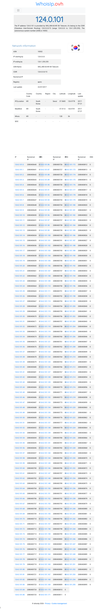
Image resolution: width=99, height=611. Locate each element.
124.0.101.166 (45, 569)
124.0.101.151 (45, 494)
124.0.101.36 (20, 347)
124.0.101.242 (70, 519)
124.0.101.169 (45, 585)
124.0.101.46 (20, 397)
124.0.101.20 (20, 266)
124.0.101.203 (70, 321)
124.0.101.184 (70, 225)
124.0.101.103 (45, 251)
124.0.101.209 (70, 352)
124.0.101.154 (45, 509)
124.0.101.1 (19, 170)
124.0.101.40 (20, 367)
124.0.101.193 (70, 271)
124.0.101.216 (70, 387)
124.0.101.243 (70, 524)
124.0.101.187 (70, 240)
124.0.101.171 (45, 595)
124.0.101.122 (45, 347)
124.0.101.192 (70, 266)
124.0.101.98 (45, 225)
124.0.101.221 (70, 413)
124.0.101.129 (45, 382)
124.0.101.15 (20, 240)
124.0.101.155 (45, 514)
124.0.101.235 (70, 483)
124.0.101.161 (45, 544)
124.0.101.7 (19, 200)
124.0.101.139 (45, 433)
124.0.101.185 (70, 230)
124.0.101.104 (45, 256)
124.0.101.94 (45, 205)
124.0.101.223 (70, 423)
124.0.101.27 (20, 301)
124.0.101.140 (45, 438)
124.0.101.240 (70, 509)
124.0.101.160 (45, 539)
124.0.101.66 (20, 499)
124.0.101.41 (20, 372)
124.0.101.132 (45, 397)
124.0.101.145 (45, 463)
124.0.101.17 (20, 251)
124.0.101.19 (20, 261)
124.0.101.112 (45, 296)
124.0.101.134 (45, 407)
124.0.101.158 (45, 529)
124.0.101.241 (70, 514)
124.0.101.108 (45, 276)
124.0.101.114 (45, 306)
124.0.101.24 (20, 286)
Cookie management (59, 603)
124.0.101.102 (45, 246)
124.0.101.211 (70, 362)
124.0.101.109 (45, 281)
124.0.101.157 (45, 524)
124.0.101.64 (20, 488)
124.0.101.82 (20, 580)
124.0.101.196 (70, 286)
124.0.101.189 (70, 251)
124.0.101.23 (20, 281)
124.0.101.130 (45, 387)
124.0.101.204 (70, 326)
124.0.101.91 (45, 190)
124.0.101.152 (45, 499)
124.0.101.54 (20, 438)
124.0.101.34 (20, 337)
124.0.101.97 (45, 220)
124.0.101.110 (45, 286)
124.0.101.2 (19, 175)
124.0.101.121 (45, 342)
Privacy (47, 603)
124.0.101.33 (20, 332)
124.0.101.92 (45, 195)
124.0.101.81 (20, 574)
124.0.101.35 (20, 342)
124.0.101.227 (70, 443)
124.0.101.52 (20, 428)
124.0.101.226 (70, 438)
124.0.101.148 (45, 478)
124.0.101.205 (70, 332)
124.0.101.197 (70, 291)
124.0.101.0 (19, 165)
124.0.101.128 (45, 377)
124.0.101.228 (70, 448)
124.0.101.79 (20, 564)
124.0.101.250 (70, 559)
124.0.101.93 (45, 200)
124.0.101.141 (45, 443)
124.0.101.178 (70, 195)
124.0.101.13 (20, 230)
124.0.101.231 (70, 463)
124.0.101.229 (70, 453)
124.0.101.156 (45, 519)
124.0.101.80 (20, 569)
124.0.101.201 (70, 311)
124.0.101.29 (20, 311)
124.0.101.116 (45, 316)
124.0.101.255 (70, 585)
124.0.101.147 (45, 473)
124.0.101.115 (45, 311)
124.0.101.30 (20, 316)
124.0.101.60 (20, 468)
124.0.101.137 (45, 423)
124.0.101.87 (45, 170)
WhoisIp (45, 4)
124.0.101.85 (20, 595)
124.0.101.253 (70, 574)
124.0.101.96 (45, 215)
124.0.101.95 (45, 210)
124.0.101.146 (45, 468)
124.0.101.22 (20, 276)
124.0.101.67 (20, 504)
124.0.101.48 (20, 407)
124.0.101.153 (45, 504)
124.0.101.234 (70, 478)
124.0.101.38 (20, 357)
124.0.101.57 (20, 453)
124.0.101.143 (45, 453)
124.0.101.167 (45, 574)
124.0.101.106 (45, 266)
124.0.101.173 (70, 170)
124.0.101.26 (20, 296)
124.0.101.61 (20, 473)
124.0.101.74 (20, 539)
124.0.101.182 (70, 215)
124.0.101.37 (20, 352)
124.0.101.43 (20, 382)
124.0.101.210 (70, 357)
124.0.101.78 (20, 559)
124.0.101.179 (70, 200)
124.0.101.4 (19, 185)
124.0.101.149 (45, 483)
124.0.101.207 (70, 342)
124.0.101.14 (20, 235)
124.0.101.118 (45, 326)
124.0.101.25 (20, 291)
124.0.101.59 (20, 463)
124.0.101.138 (45, 428)
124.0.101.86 (45, 165)
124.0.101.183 (70, 220)
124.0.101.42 (20, 377)
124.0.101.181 (70, 210)
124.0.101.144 (45, 458)
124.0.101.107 (45, 271)
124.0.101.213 (70, 372)
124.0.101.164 (45, 559)
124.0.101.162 (45, 549)
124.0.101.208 (70, 347)
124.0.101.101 (45, 240)
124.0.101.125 (45, 362)
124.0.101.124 (45, 357)
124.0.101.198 (70, 296)
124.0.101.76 (20, 549)
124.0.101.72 (20, 529)
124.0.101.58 (20, 458)
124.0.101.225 (70, 433)
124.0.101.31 (20, 321)
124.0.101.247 (70, 544)
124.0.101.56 (20, 448)
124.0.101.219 (70, 402)
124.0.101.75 (20, 544)
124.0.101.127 (45, 372)
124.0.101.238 (70, 499)
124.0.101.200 (70, 306)
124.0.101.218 (70, 397)
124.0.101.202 (70, 316)
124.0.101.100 (45, 235)
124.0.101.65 (20, 494)
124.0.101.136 (45, 418)
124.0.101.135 (45, 413)
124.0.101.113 (45, 301)
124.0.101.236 (70, 488)
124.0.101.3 (19, 180)
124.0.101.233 (70, 473)
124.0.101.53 (20, 433)
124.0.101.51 (20, 423)
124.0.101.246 (70, 539)
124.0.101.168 (45, 580)
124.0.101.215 (70, 382)
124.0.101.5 (19, 190)
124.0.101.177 (70, 190)
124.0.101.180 (70, 205)
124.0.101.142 (45, 448)
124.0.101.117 (45, 321)
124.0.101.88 (45, 175)
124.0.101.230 (70, 458)
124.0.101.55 (20, 443)
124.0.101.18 (20, 256)
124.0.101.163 (45, 554)
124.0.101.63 (20, 483)
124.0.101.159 (45, 534)
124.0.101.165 (45, 564)
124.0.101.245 (70, 534)
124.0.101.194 (70, 276)
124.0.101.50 (20, 418)
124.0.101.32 (20, 326)
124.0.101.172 (70, 165)
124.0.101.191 (70, 261)
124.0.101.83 (20, 585)
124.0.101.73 (20, 534)
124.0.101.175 (70, 180)
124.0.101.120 (45, 337)
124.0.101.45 (20, 392)
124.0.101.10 (20, 215)
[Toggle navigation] (18, 10)
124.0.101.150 (45, 488)
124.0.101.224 (70, 428)
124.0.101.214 (70, 377)
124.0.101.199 (70, 301)
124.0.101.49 (20, 413)
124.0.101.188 (70, 246)
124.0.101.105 (45, 261)
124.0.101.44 (20, 387)
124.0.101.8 (19, 205)
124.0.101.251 (70, 564)
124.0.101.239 (70, 504)
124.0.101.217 (70, 392)
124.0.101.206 (70, 337)
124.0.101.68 (20, 509)
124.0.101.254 (70, 580)
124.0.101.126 (45, 367)
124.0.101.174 (70, 175)
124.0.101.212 (70, 367)
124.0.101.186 (70, 235)
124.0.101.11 (20, 220)
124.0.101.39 (20, 362)
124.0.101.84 (20, 590)
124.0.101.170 (45, 590)
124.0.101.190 (70, 256)
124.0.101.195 (70, 281)
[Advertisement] (49, 39)
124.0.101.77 (20, 554)
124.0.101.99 (45, 230)
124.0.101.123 (45, 352)
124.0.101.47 (20, 402)
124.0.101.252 (70, 569)
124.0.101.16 (20, 246)
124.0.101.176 (70, 185)
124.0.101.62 (20, 478)
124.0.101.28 (20, 306)
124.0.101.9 (19, 210)
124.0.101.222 (70, 418)
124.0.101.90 (45, 185)
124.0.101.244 (70, 529)
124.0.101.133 (45, 402)
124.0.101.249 (70, 554)
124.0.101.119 (45, 332)
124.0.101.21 (20, 271)
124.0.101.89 (45, 180)
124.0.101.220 (70, 407)
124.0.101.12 (20, 225)
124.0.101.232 (70, 468)
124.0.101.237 (70, 494)
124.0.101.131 (45, 392)
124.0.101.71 (20, 524)
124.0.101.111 (45, 291)
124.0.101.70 (20, 519)
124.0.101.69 (20, 514)
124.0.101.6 (19, 195)
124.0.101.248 (70, 549)
